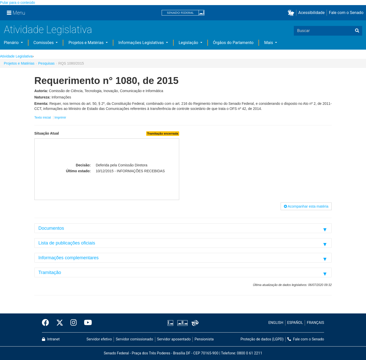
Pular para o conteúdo (17, 3)
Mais (269, 42)
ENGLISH (275, 323)
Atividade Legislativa (48, 30)
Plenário (12, 42)
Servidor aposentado (174, 339)
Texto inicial (43, 117)
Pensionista (204, 339)
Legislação (189, 42)
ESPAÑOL (295, 323)
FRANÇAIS (315, 323)
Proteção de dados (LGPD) (262, 339)
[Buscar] (357, 30)
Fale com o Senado (346, 12)
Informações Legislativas (141, 42)
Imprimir (60, 117)
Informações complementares (68, 257)
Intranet (51, 339)
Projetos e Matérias (86, 42)
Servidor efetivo (99, 339)
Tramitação (49, 272)
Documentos (51, 228)
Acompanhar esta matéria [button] (306, 206)
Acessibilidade (311, 12)
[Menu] (16, 13)
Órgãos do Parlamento (233, 42)
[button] (292, 12)
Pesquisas (46, 63)
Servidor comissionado (134, 339)
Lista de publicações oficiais (66, 243)
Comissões (44, 42)
